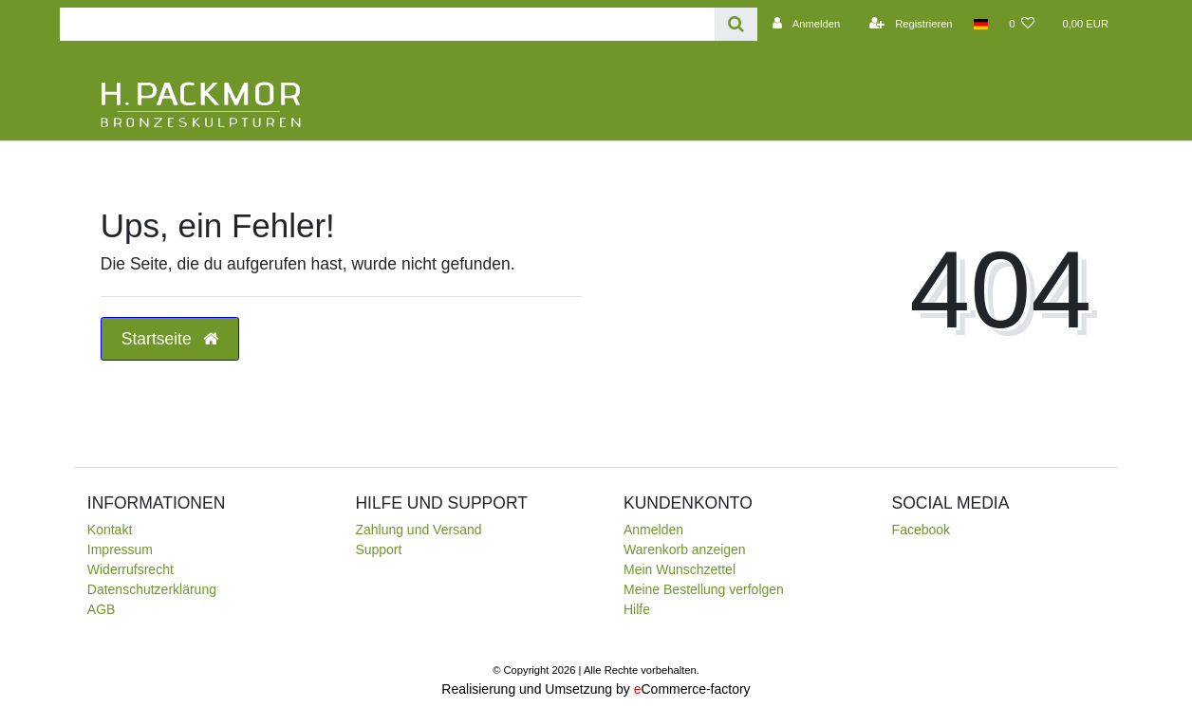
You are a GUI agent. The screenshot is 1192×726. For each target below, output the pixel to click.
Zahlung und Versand (418, 529)
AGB (101, 609)
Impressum (120, 549)
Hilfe (637, 609)
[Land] (980, 23)
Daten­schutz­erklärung (151, 589)
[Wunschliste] (1021, 23)
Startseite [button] (169, 338)
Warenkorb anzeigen (685, 549)
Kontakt (109, 529)
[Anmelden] (804, 23)
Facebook (921, 529)
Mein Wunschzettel (680, 569)
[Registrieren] (907, 23)
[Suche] (736, 24)
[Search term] (387, 24)
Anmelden (653, 529)
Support (378, 549)
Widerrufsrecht (130, 569)
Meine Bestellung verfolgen (704, 589)
